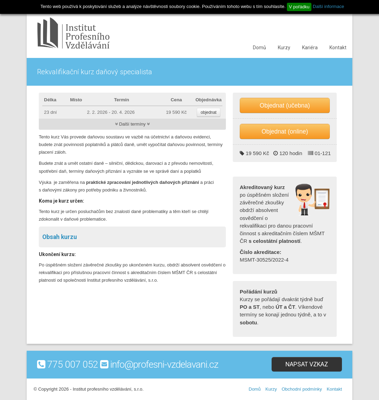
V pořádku (299, 6)
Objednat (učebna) (285, 105)
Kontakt (337, 47)
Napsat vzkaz (306, 364)
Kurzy (284, 47)
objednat (209, 112)
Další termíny (132, 124)
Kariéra (310, 47)
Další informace (328, 6)
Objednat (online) (285, 131)
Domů (259, 47)
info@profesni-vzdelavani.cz (164, 364)
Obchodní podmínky (302, 389)
